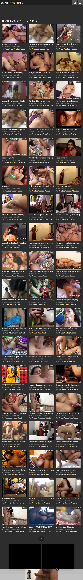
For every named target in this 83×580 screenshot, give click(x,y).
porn (61, 162)
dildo (46, 304)
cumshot (35, 77)
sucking (8, 191)
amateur (42, 49)
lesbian (8, 247)
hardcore (35, 49)
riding (73, 219)
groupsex (72, 474)
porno (13, 191)
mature (72, 276)
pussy (12, 49)
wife (47, 49)
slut (71, 418)
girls (7, 49)
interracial (62, 219)
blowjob (74, 49)
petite (15, 418)
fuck (74, 134)
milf (68, 219)
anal (7, 77)
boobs (22, 49)
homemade (73, 446)
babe (14, 276)
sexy (15, 333)
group (16, 389)
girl (50, 219)
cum (40, 77)
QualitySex (12, 2)
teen (61, 49)
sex (6, 333)
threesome (76, 77)
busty (44, 333)
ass (66, 134)
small (20, 418)
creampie (22, 162)
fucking (17, 49)
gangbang (49, 446)
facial (49, 134)
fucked (19, 105)
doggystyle (19, 361)
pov (21, 389)
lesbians (21, 474)
